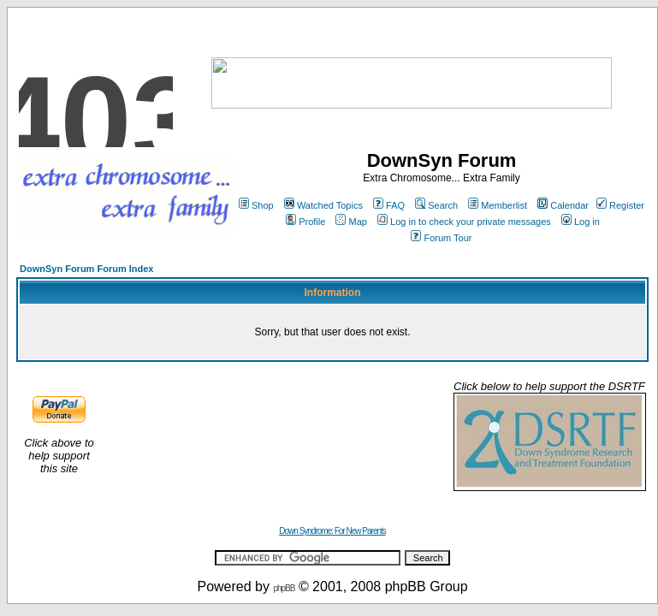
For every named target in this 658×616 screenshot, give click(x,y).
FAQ (389, 205)
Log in (580, 221)
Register (620, 205)
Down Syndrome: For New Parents (332, 531)
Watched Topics (323, 205)
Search (436, 205)
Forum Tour (441, 238)
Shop (256, 205)
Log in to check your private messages (464, 221)
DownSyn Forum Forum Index (86, 269)
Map (350, 221)
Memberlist (497, 205)
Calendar (563, 205)
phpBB (283, 588)
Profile (305, 221)
